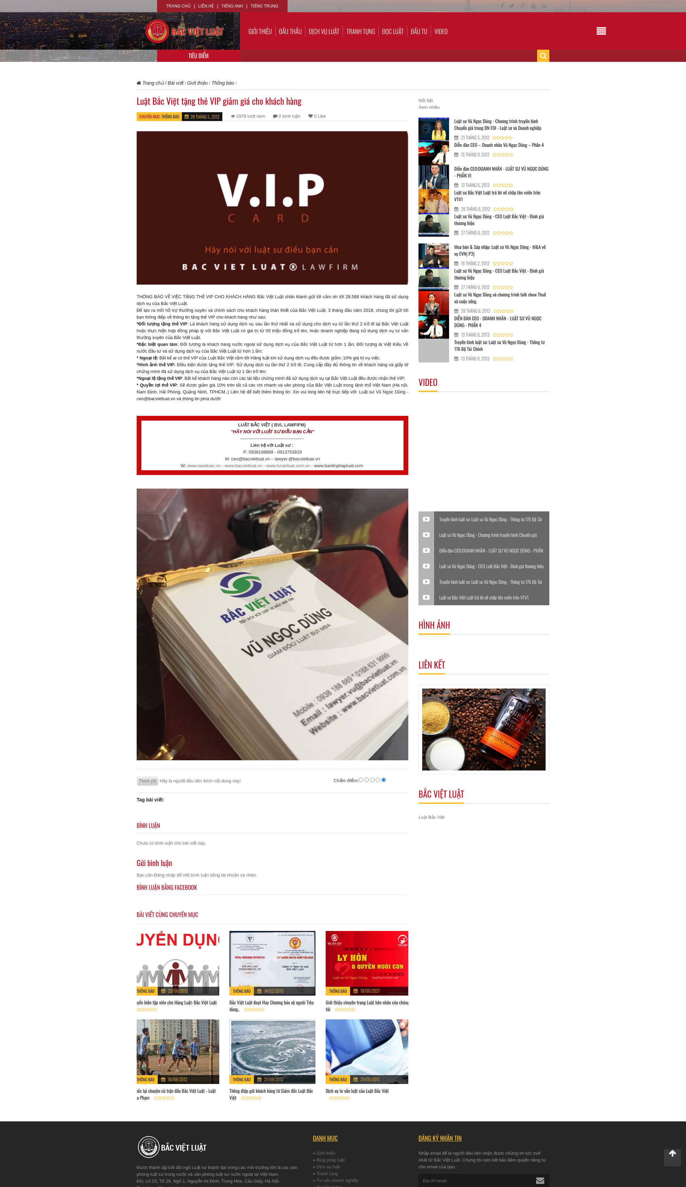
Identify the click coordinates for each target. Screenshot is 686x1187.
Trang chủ (178, 6)
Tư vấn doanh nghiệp (337, 1180)
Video (441, 31)
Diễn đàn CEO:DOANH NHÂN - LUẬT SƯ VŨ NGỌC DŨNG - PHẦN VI (501, 172)
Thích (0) (147, 780)
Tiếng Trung (264, 6)
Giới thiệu (260, 31)
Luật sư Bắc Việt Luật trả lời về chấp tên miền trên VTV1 (497, 196)
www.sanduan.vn (204, 465)
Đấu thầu (290, 31)
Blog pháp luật (330, 1160)
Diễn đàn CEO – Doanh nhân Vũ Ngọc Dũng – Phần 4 (499, 144)
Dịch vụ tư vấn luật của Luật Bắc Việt (357, 1090)
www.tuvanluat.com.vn (288, 465)
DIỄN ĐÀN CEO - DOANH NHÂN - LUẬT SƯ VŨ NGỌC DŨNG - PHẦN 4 (498, 321)
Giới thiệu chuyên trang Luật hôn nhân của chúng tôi (367, 1006)
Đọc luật (393, 31)
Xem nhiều (429, 107)
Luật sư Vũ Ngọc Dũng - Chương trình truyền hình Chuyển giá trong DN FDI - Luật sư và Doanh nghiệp (497, 124)
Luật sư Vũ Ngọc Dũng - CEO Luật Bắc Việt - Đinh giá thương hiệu (499, 219)
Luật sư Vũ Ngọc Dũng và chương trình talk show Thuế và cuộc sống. (500, 298)
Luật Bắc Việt (431, 817)
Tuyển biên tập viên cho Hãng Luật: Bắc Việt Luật (175, 1002)
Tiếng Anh (232, 6)
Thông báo (170, 116)
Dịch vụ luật (324, 31)
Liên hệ (206, 6)
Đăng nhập (164, 875)
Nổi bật (425, 100)
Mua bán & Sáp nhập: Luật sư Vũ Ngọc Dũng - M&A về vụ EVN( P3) (500, 250)
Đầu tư (419, 31)
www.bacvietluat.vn (243, 465)
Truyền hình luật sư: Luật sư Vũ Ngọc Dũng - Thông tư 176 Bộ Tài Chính (499, 345)
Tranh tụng (360, 31)
